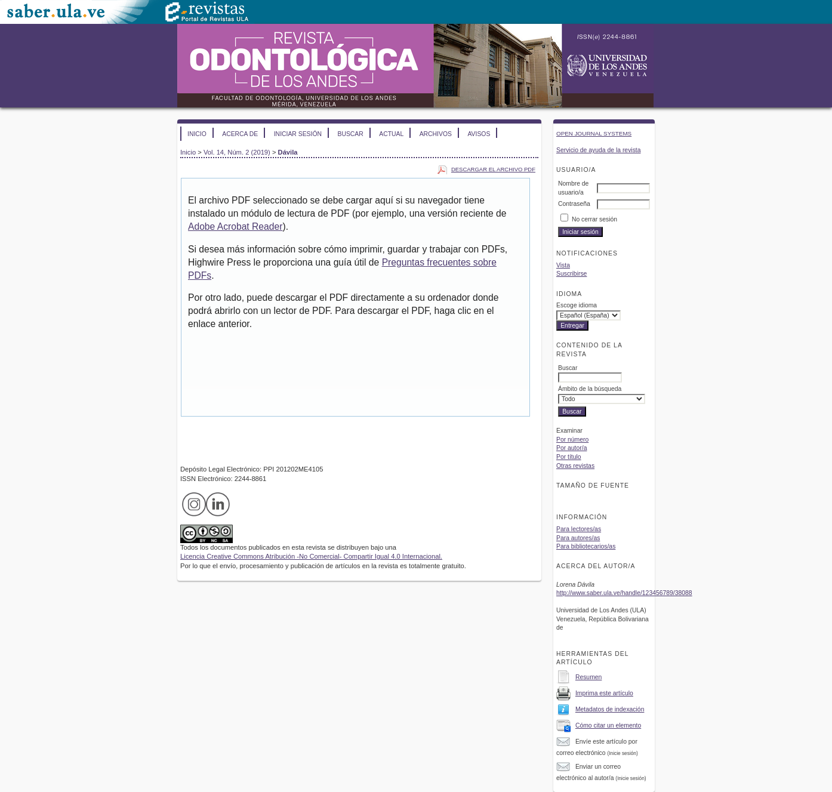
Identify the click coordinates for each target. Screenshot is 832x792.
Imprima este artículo (604, 693)
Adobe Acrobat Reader (235, 226)
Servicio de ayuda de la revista (598, 150)
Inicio (197, 134)
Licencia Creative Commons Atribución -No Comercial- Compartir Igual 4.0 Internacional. (311, 556)
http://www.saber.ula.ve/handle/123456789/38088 (624, 593)
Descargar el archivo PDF (493, 169)
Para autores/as (578, 538)
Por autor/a (571, 448)
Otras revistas (575, 466)
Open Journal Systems (593, 133)
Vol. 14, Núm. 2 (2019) (237, 152)
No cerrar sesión (594, 219)
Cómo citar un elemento (608, 725)
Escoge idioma (576, 305)
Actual (391, 134)
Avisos (478, 134)
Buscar (350, 134)
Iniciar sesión (298, 134)
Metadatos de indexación (610, 709)
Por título (568, 457)
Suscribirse (571, 273)
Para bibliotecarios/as (585, 546)
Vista (563, 265)
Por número (572, 439)
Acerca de (240, 134)
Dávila (288, 152)
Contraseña (574, 204)
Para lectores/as (578, 529)
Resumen (588, 677)
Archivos (436, 134)
